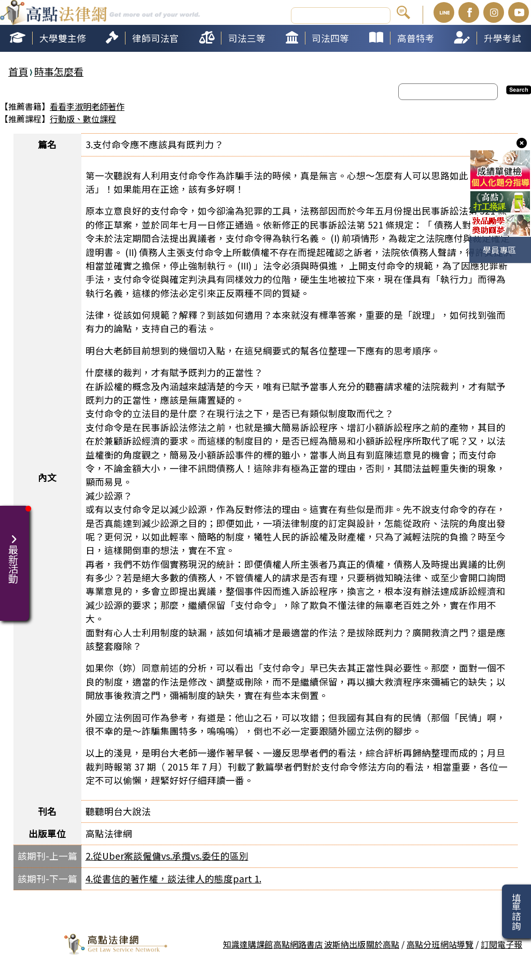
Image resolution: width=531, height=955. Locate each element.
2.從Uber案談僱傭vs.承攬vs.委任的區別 (167, 855)
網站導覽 (456, 944)
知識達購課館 (248, 944)
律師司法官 (155, 38)
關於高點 (382, 944)
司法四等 (330, 38)
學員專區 (499, 250)
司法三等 (247, 38)
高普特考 (416, 38)
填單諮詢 (516, 911)
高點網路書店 (298, 944)
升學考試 (502, 38)
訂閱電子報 (501, 944)
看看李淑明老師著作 (87, 106)
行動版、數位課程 (83, 118)
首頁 (18, 71)
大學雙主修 (62, 38)
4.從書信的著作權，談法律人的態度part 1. (173, 878)
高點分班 (423, 944)
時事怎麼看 (58, 71)
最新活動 (14, 553)
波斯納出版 (345, 944)
